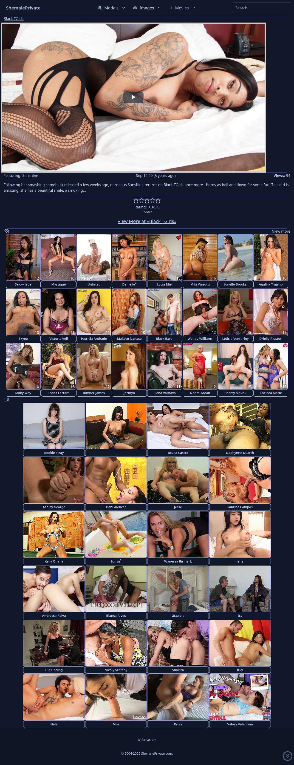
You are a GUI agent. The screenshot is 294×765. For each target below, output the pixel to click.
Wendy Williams (200, 338)
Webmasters (147, 739)
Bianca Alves (116, 615)
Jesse (178, 507)
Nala (53, 724)
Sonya (115, 561)
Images (147, 8)
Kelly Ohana (54, 561)
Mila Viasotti (200, 284)
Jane (240, 561)
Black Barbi (165, 338)
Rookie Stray (54, 452)
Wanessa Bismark (178, 561)
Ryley (178, 724)
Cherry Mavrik (235, 393)
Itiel (240, 670)
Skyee (23, 338)
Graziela (178, 615)
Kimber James (94, 393)
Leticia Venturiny (235, 338)
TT (116, 452)
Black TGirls (14, 18)
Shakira (178, 670)
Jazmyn (129, 393)
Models (112, 8)
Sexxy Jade (23, 284)
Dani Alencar (116, 507)
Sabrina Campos (240, 507)
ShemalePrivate (23, 8)
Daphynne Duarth (240, 452)
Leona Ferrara (58, 393)
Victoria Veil (58, 338)
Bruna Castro (178, 452)
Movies (182, 8)
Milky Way (23, 393)
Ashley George (54, 507)
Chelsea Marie (271, 393)
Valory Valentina (240, 724)
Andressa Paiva (54, 615)
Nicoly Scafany (116, 670)
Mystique (58, 284)
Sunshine (30, 175)
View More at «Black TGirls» (147, 221)
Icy (240, 615)
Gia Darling (54, 670)
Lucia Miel (165, 284)
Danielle (129, 284)
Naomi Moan (200, 393)
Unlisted (94, 284)
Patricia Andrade (94, 338)
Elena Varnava (165, 393)
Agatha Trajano (271, 284)
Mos (116, 724)
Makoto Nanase (129, 338)
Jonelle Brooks (235, 284)
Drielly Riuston (270, 338)
